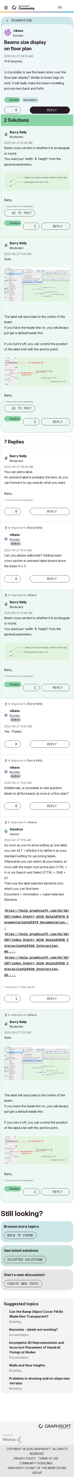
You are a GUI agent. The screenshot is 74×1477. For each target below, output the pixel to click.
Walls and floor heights (27, 1365)
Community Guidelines (36, 1463)
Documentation (19, 1334)
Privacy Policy (25, 1458)
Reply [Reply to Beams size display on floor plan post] (52, 110)
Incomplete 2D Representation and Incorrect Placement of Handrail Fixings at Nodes (36, 1347)
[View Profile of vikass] (18, 31)
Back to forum (20, 1235)
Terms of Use (48, 1458)
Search (46, 7)
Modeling (15, 1321)
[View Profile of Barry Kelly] (18, 132)
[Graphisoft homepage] (55, 1427)
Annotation (30, 100)
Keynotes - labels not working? (33, 1330)
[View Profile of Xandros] (16, 829)
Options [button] (67, 19)
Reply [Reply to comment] (58, 226)
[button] (8, 110)
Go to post (22, 213)
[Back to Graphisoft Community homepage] (24, 7)
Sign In (67, 7)
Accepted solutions (25, 1260)
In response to (25, 527)
